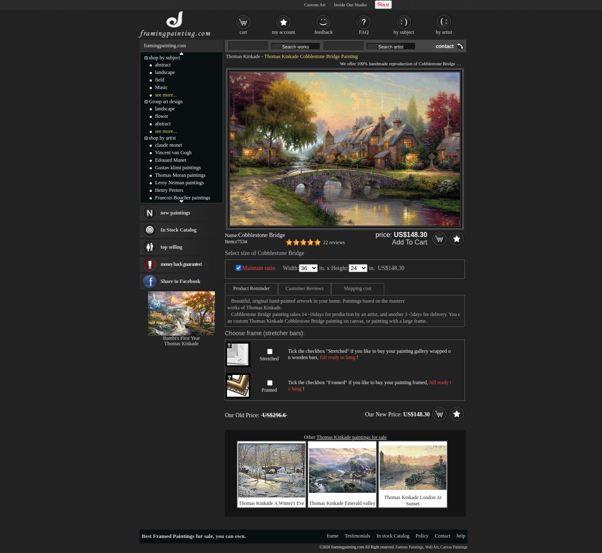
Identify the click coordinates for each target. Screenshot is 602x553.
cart (243, 32)
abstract (163, 65)
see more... (166, 95)
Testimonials (357, 536)
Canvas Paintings (453, 547)
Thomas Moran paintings (180, 175)
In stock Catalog (393, 536)
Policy (422, 536)
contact (445, 46)
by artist (444, 32)
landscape (165, 72)
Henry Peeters (169, 190)
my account (283, 32)
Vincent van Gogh (173, 152)
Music (161, 87)
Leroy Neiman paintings (179, 183)
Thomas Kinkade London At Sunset (412, 500)
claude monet (168, 145)
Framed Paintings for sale (183, 536)
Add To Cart (409, 242)
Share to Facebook (180, 281)
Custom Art (315, 4)
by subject (404, 32)
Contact (442, 536)
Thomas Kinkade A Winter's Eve (271, 503)
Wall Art (432, 547)
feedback (323, 32)
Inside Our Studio (350, 4)
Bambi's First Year (181, 338)
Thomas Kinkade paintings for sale (351, 437)
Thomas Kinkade (243, 56)
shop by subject (164, 58)
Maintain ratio (258, 268)
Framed (269, 390)
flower (161, 116)
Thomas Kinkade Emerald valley (342, 503)
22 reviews (334, 242)
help (461, 536)
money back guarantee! (181, 264)
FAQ (363, 32)
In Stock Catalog (178, 230)
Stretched (269, 359)
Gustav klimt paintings (178, 168)
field (159, 80)
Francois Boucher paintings (182, 198)
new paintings (175, 213)
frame (333, 536)
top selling (171, 247)
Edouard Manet (170, 160)
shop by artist (162, 138)
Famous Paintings (409, 547)
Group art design (166, 101)
